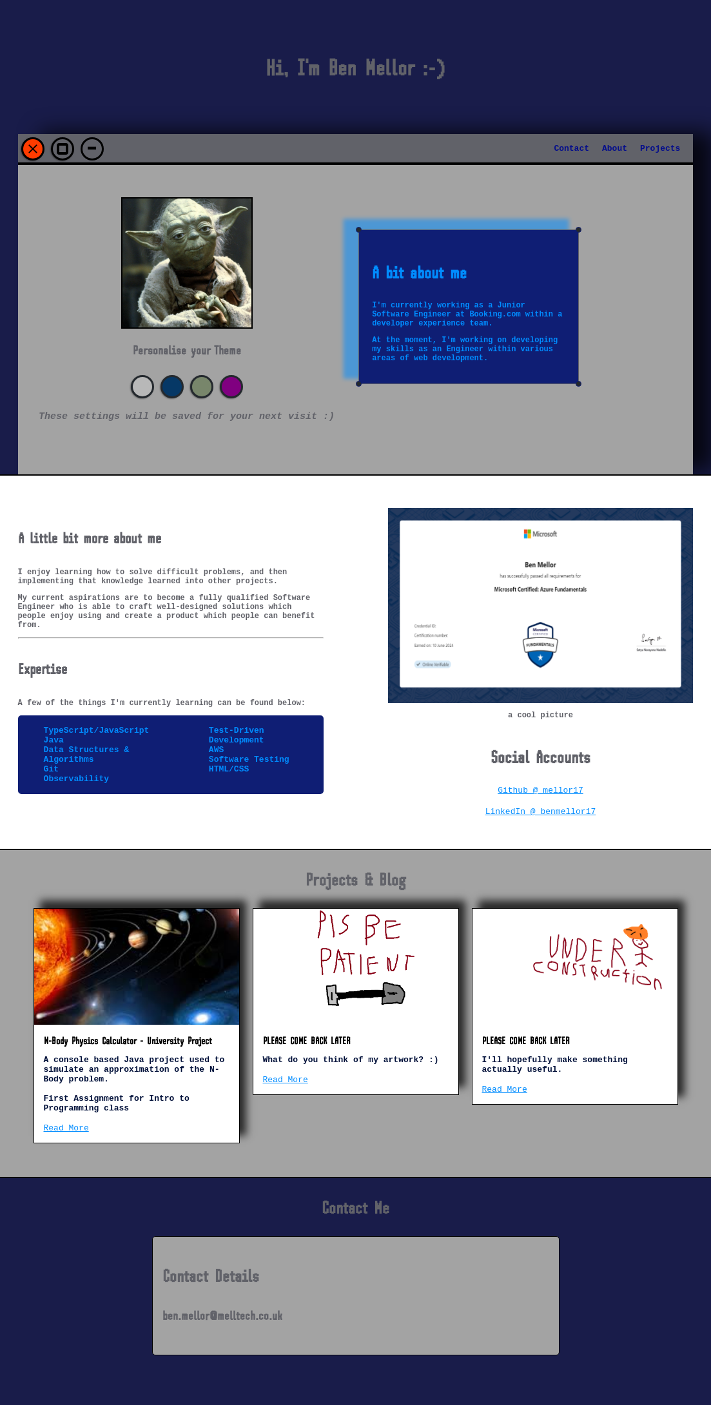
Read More (66, 1144)
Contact (571, 148)
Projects (660, 148)
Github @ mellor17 (540, 793)
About (614, 148)
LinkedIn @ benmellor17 (540, 816)
